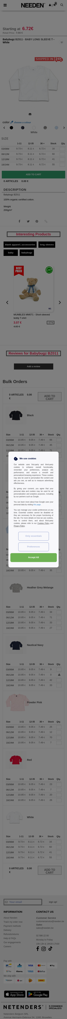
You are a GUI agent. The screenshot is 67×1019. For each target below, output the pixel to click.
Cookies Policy (43, 523)
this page (37, 505)
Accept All (33, 557)
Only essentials (33, 536)
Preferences (33, 546)
